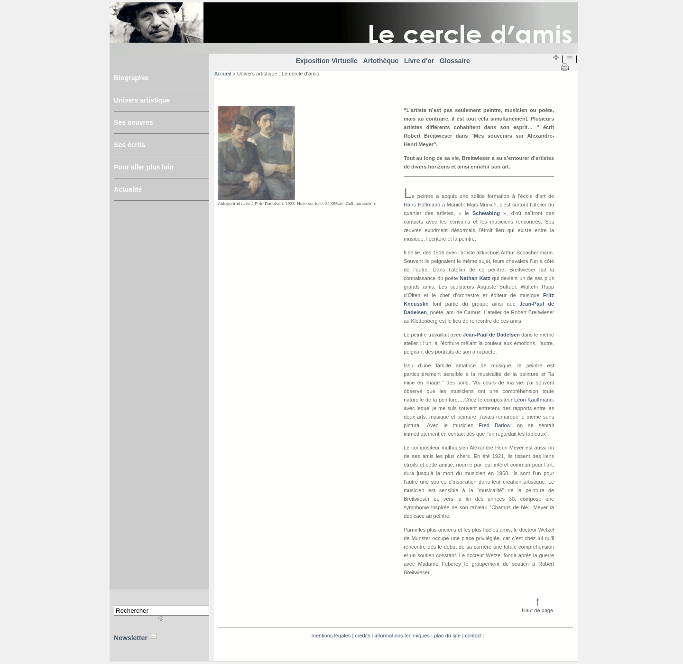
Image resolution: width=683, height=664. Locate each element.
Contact (473, 635)
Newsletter (131, 638)
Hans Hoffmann (422, 204)
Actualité (128, 189)
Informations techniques (402, 635)
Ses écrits (129, 145)
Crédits (362, 635)
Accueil (222, 73)
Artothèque (381, 61)
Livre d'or (420, 61)
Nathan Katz (475, 278)
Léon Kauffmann (533, 399)
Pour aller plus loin (144, 167)
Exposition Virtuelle (327, 61)
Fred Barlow (494, 425)
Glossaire (454, 61)
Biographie (131, 78)
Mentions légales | (332, 635)
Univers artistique (142, 100)
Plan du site (447, 635)
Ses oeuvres (133, 122)
